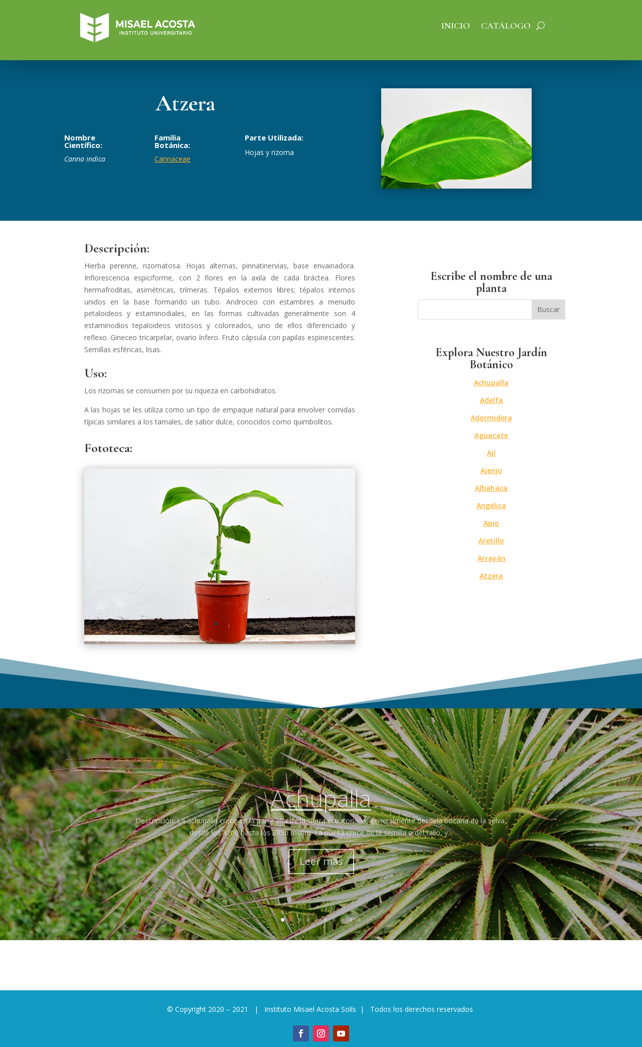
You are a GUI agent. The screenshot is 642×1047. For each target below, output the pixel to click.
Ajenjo (491, 470)
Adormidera (491, 417)
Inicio (455, 26)
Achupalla (491, 382)
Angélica (491, 505)
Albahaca (491, 488)
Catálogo (506, 26)
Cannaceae (172, 159)
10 (359, 920)
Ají (491, 453)
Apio (491, 523)
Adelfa (491, 400)
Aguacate (491, 435)
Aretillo (491, 540)
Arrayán (491, 558)
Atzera (491, 575)
